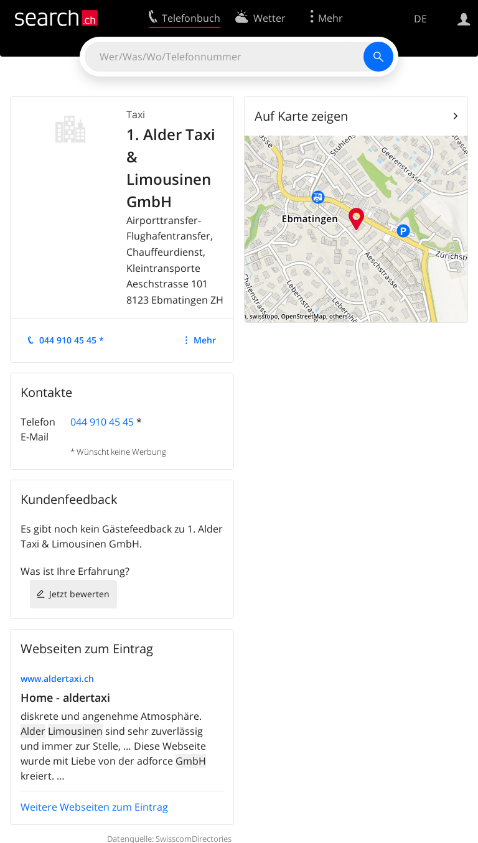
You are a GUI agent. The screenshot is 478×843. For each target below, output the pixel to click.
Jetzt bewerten (79, 594)
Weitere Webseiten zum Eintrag (94, 807)
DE (420, 19)
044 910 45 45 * (71, 340)
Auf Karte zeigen (301, 116)
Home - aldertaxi (65, 697)
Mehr (205, 340)
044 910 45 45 (102, 422)
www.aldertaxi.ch (57, 678)
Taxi (135, 114)
